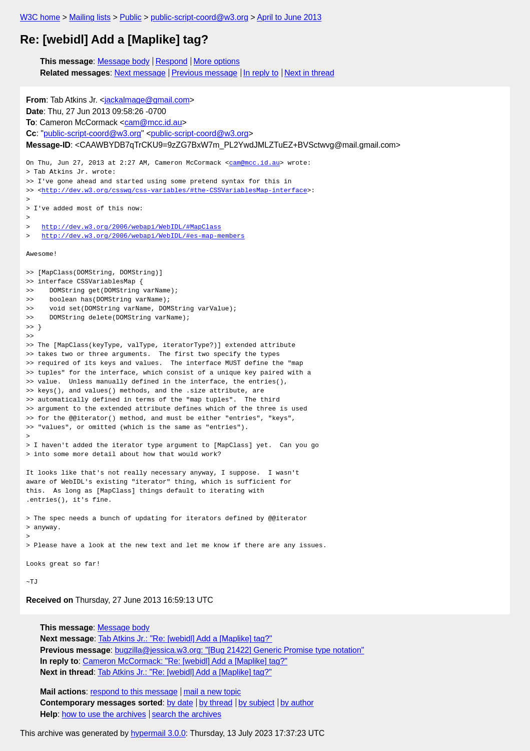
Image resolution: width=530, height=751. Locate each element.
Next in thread (309, 73)
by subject (256, 702)
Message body (124, 61)
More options (217, 61)
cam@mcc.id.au (153, 122)
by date (180, 702)
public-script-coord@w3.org (199, 17)
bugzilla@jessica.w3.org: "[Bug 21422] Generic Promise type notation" (239, 650)
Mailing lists (90, 17)
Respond (172, 61)
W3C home (40, 17)
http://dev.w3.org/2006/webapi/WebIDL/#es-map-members (143, 236)
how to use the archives (104, 714)
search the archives (187, 714)
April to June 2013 (289, 17)
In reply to (260, 73)
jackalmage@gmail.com (147, 100)
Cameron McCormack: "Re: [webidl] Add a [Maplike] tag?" (185, 661)
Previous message (205, 73)
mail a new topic (212, 691)
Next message (140, 73)
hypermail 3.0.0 (158, 733)
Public (131, 17)
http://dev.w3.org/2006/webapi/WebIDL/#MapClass (131, 227)
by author (297, 702)
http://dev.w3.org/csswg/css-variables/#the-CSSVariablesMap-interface (174, 190)
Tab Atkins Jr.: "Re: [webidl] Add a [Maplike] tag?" (185, 638)
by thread (216, 702)
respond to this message (133, 691)
